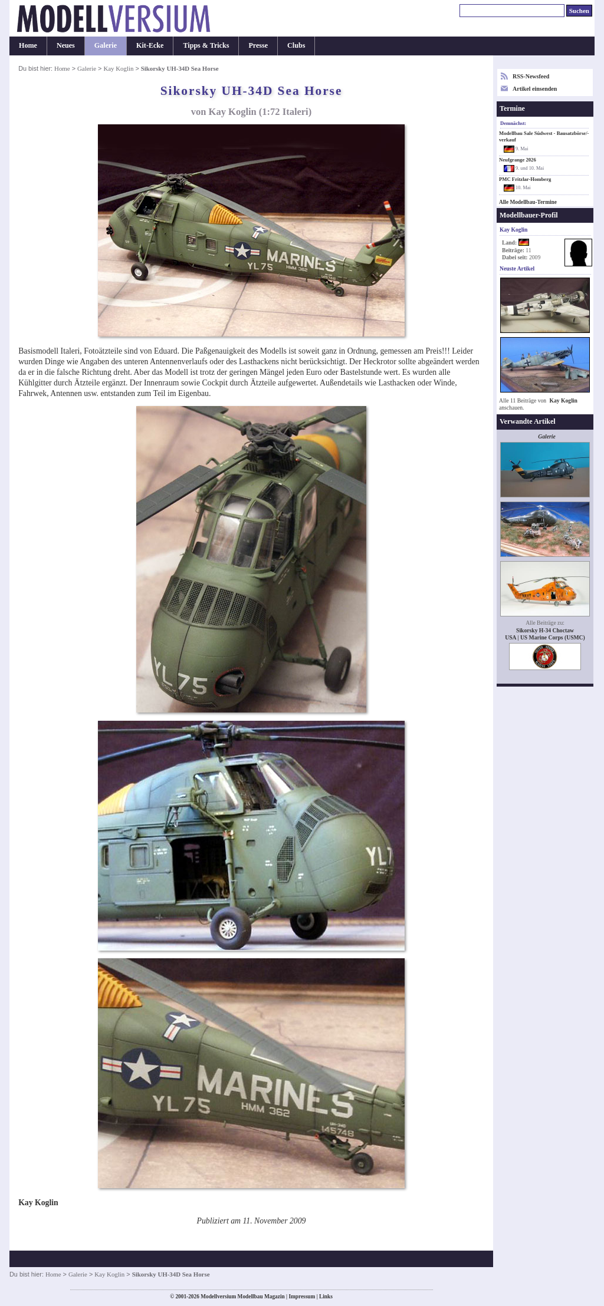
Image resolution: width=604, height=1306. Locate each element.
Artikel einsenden (535, 88)
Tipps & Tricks (206, 45)
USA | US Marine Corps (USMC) (545, 637)
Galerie (105, 45)
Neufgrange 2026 (517, 160)
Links (326, 1297)
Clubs (296, 45)
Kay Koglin (118, 68)
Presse (258, 45)
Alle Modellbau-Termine (528, 202)
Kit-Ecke (149, 45)
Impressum (301, 1297)
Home (28, 45)
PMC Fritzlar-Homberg (525, 179)
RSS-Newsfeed (531, 76)
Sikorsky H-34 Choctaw (545, 630)
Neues (66, 45)
